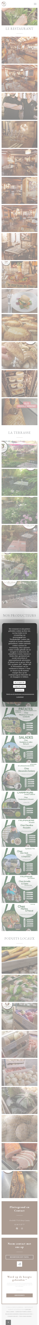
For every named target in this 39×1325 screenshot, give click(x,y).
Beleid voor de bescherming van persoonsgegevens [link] (20, 694)
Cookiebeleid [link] (19, 697)
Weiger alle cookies (19, 686)
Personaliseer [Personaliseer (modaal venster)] (19, 690)
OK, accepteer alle (19, 682)
